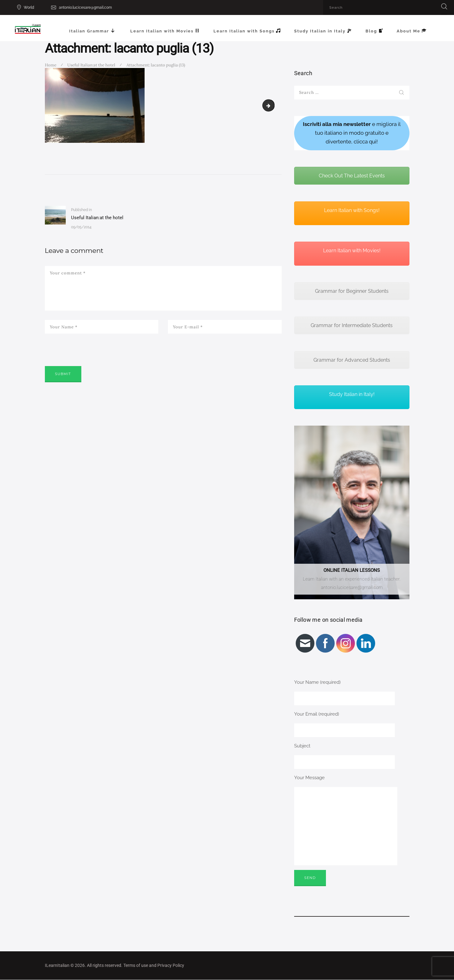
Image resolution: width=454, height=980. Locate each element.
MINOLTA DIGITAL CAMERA (272, 105)
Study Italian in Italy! (352, 394)
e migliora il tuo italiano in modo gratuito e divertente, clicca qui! (352, 133)
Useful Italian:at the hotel (91, 65)
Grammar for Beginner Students (352, 291)
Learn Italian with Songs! (352, 210)
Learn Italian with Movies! (351, 250)
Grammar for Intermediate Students (352, 325)
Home (50, 65)
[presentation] (92, 358)
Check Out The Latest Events (352, 176)
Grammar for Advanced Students (351, 360)
